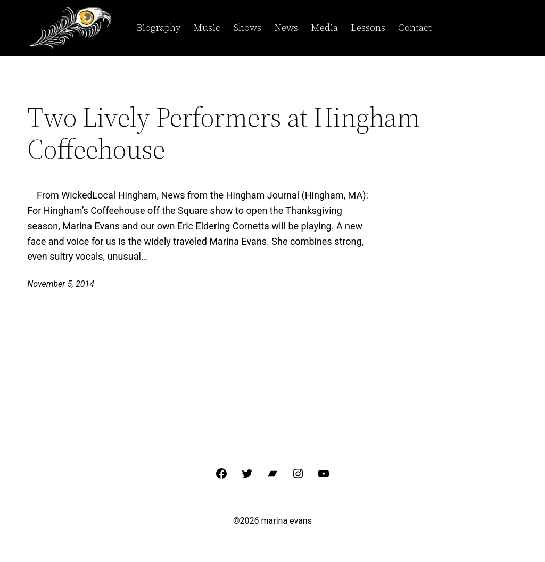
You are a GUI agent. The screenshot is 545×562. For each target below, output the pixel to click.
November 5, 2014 (60, 284)
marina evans (286, 521)
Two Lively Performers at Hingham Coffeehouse (223, 133)
